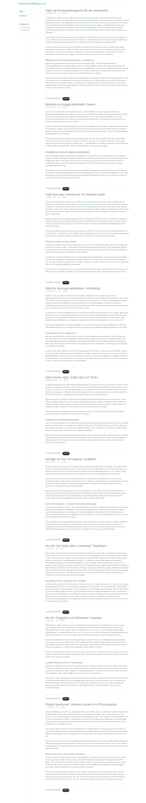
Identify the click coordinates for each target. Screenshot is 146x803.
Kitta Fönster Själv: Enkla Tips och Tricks (71, 377)
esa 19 (111, 471)
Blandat (66, 98)
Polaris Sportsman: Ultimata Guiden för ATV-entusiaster (81, 704)
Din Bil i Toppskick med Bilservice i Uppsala (73, 617)
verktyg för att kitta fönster (54, 390)
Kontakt (23, 16)
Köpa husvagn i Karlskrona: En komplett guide (75, 194)
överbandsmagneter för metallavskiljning (90, 23)
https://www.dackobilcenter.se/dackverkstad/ (71, 555)
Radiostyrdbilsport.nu (32, 3)
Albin (65, 13)
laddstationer (74, 300)
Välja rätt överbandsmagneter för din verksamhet (76, 10)
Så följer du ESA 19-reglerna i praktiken (70, 459)
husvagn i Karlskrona (86, 204)
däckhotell (58, 117)
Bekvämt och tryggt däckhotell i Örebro (70, 104)
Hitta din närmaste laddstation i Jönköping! (72, 288)
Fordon (66, 188)
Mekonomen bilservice (94, 630)
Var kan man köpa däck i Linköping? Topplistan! (76, 545)
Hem (21, 11)
